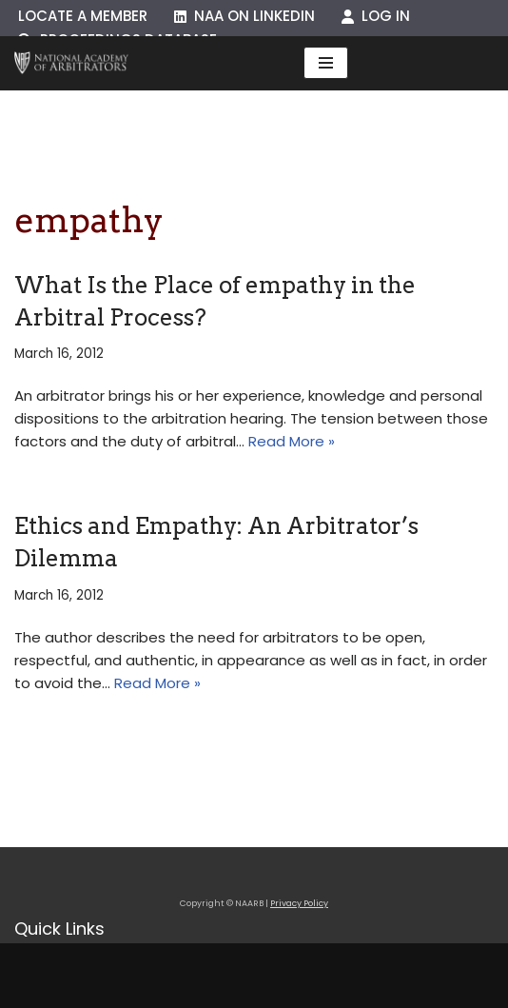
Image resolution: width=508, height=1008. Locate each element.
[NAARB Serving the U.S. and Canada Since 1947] (71, 63)
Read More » (291, 441)
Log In (376, 16)
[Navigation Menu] (325, 63)
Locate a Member (82, 16)
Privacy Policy (299, 903)
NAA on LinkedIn (244, 16)
